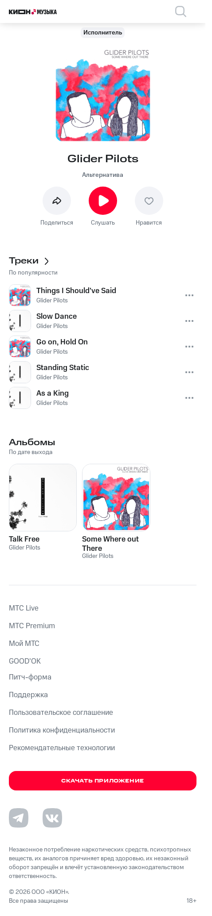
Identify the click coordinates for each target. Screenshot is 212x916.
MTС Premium (32, 626)
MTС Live (24, 608)
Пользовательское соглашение (61, 712)
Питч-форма (30, 677)
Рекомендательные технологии (62, 748)
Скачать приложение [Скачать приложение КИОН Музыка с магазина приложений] (102, 781)
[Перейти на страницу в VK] (52, 818)
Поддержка (28, 695)
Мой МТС (24, 643)
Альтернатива (102, 175)
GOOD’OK (25, 661)
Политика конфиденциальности (62, 730)
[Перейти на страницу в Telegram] (18, 818)
